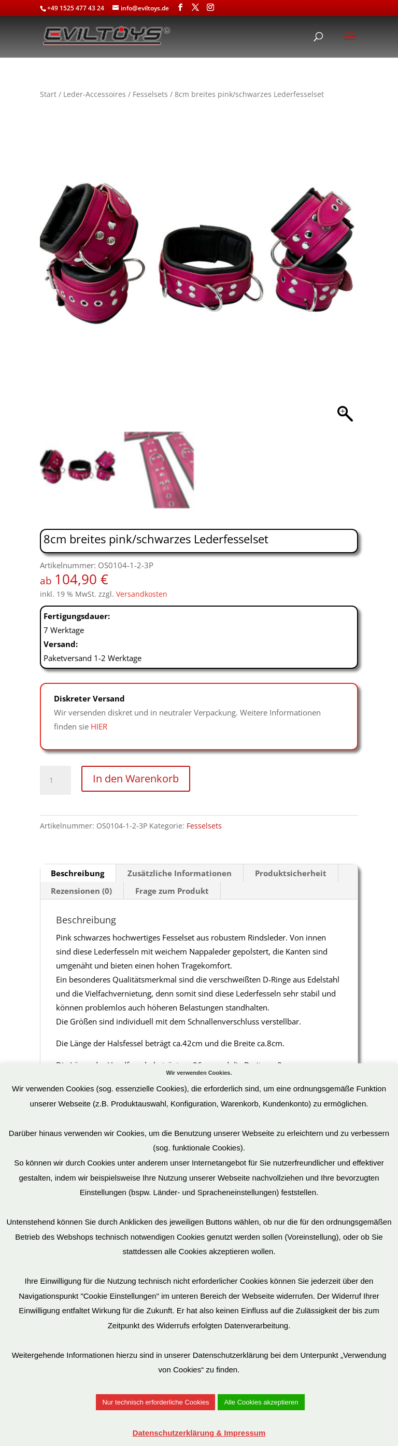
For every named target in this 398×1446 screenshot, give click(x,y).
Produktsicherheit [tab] (290, 873)
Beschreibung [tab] (77, 873)
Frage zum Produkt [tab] (172, 891)
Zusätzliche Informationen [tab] (179, 873)
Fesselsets (150, 94)
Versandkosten (141, 594)
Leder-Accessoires (94, 94)
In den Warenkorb (136, 778)
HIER (99, 726)
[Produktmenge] (55, 780)
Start (48, 94)
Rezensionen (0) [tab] (81, 891)
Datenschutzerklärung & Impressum (199, 1432)
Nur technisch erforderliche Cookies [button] (155, 1402)
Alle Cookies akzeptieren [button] (261, 1402)
